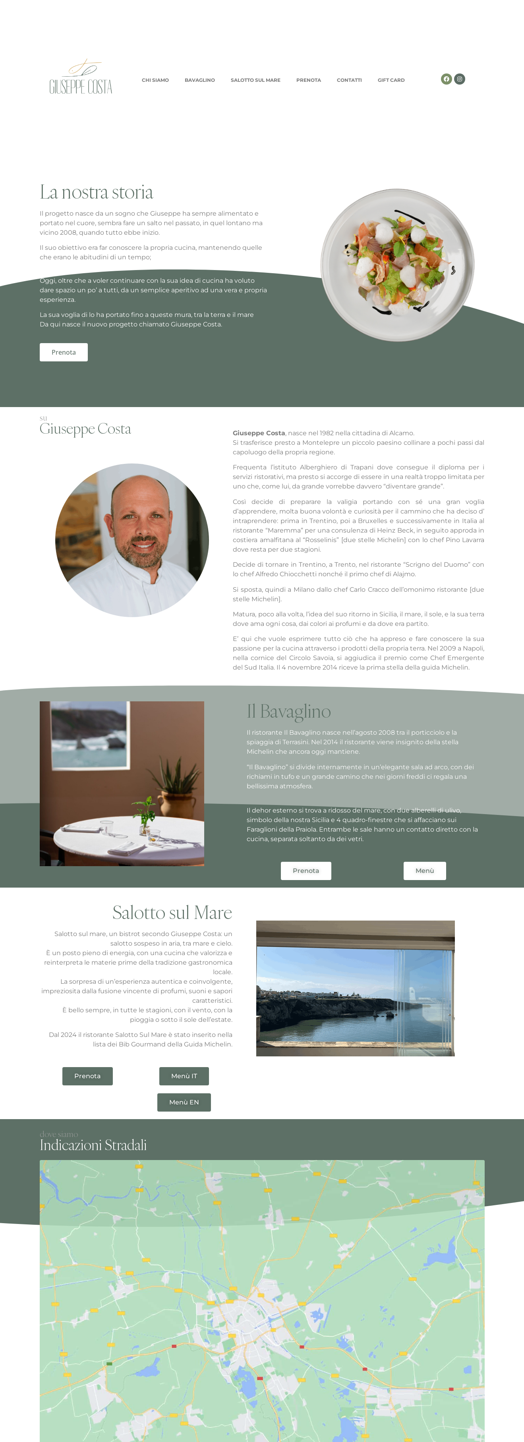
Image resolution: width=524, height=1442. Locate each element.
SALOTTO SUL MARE (255, 80)
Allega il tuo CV (63, 1355)
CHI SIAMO (155, 80)
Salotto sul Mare (172, 912)
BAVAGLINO (200, 80)
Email (160, 1329)
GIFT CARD (391, 80)
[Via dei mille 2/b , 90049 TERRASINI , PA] (262, 1219)
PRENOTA (308, 80)
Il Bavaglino (289, 711)
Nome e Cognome (69, 1329)
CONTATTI (349, 80)
